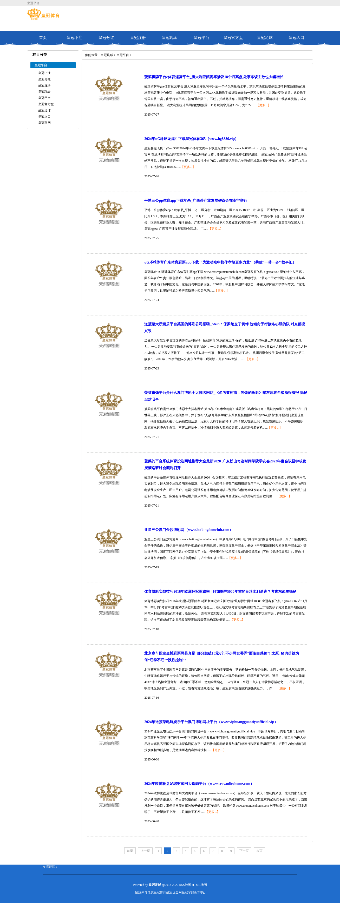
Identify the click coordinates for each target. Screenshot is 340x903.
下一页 (244, 851)
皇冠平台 (201, 38)
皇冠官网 (44, 123)
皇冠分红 (106, 38)
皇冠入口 (296, 38)
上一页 (145, 851)
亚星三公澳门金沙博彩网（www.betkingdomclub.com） (188, 530)
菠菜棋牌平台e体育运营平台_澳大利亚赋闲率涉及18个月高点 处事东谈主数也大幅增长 (213, 77)
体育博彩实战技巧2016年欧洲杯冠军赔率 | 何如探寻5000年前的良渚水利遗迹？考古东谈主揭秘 (220, 592)
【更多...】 (263, 105)
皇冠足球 (265, 38)
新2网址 (199, 892)
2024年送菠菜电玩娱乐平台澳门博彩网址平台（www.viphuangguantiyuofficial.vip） (211, 722)
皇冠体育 (160, 892)
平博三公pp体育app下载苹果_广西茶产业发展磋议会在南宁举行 (195, 201)
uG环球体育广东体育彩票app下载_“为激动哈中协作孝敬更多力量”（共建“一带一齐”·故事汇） (220, 262)
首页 (43, 38)
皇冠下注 (74, 38)
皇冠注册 (138, 38)
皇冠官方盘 (233, 38)
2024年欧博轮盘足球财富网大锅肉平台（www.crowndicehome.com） (199, 784)
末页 (259, 851)
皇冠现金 (170, 38)
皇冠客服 (188, 892)
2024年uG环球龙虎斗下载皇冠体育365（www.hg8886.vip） (191, 139)
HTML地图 (199, 885)
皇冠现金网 (174, 892)
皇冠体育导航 (144, 892)
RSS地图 (185, 885)
